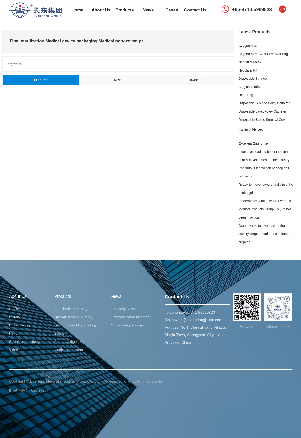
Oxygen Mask (248, 46)
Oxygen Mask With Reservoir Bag (263, 54)
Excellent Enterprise (253, 143)
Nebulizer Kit (247, 70)
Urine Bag (245, 95)
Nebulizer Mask (249, 62)
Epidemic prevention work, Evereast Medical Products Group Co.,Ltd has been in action (265, 209)
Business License (45, 391)
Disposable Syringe (252, 78)
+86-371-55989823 (199, 312)
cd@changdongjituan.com (200, 320)
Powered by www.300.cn (123, 381)
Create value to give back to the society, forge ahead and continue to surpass (264, 234)
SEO (23, 391)
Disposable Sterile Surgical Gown (262, 119)
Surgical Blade (249, 87)
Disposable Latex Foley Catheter (262, 111)
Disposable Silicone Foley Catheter (264, 103)
